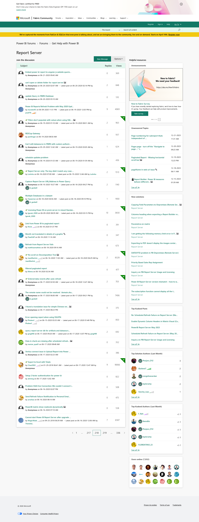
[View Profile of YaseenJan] (32, 199)
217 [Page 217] (89, 432)
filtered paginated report (36, 268)
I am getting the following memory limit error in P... (153, 233)
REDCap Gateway (32, 133)
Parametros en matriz (140, 224)
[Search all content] (152, 29)
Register (151, 24)
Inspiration (69, 18)
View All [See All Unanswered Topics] (135, 187)
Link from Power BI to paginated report (42, 223)
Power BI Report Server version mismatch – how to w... (154, 281)
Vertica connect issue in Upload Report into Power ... (48, 351)
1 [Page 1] (76, 432)
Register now (174, 34)
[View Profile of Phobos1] (31, 320)
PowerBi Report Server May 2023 (145, 327)
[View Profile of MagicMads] (32, 420)
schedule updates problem (36, 157)
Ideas (80, 18)
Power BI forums (26, 43)
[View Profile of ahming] (31, 378)
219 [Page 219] (105, 432)
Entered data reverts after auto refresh (44, 279)
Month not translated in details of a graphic (44, 234)
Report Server (137, 208)
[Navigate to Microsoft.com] (23, 18)
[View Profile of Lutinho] (31, 174)
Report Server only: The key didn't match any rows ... (51, 171)
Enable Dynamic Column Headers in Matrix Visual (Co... (155, 321)
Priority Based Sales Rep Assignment (147, 262)
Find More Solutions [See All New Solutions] (135, 299)
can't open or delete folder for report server (44, 82)
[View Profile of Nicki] (30, 226)
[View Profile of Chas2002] (32, 365)
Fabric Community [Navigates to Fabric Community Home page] (43, 18)
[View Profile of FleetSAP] (31, 237)
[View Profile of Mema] (30, 271)
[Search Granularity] (111, 29)
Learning (112, 18)
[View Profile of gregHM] (31, 333)
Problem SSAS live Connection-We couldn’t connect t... (49, 386)
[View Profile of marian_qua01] (33, 344)
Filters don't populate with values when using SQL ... (50, 120)
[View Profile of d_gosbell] (33, 188)
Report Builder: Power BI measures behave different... (149, 180)
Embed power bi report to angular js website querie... (48, 72)
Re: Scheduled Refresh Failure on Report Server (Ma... (154, 315)
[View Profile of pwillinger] (32, 136)
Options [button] (117, 59)
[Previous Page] (72, 433)
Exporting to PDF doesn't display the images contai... (154, 243)
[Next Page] (123, 433)
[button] (102, 59)
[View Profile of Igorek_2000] (33, 213)
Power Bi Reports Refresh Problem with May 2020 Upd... (49, 106)
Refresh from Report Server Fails (39, 244)
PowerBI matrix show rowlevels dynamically (44, 407)
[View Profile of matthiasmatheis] (34, 247)
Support (123, 18)
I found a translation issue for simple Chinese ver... (47, 306)
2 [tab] (153, 119)
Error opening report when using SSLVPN (43, 317)
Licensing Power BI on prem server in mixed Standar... (51, 210)
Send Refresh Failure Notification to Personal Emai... (47, 396)
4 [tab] (156, 119)
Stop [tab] (159, 119)
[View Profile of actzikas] (31, 399)
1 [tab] (152, 119)
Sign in (160, 24)
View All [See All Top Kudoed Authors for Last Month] (135, 450)
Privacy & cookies (150, 505)
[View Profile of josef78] (28, 112)
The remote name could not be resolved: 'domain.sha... (49, 292)
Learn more (21, 9)
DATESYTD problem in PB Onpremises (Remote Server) (155, 252)
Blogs (103, 18)
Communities (91, 18)
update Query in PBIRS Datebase (39, 96)
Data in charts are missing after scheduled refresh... (47, 341)
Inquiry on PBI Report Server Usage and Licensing (153, 272)
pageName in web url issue (143, 169)
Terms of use (165, 505)
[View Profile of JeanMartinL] (33, 258)
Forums (58, 18)
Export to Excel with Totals (39, 362)
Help (168, 24)
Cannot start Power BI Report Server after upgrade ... (48, 417)
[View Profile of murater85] (32, 109)
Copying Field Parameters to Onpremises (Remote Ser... (155, 204)
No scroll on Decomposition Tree (42, 255)
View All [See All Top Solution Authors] (135, 397)
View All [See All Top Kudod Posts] (135, 344)
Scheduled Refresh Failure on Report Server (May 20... (154, 333)
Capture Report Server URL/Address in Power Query (47, 181)
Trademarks (177, 505)
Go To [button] (177, 24)
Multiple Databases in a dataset (38, 195)
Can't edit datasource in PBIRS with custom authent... (48, 144)
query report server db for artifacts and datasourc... (47, 330)
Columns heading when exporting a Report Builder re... (155, 214)
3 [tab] (155, 119)
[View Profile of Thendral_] (29, 423)
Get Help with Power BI (65, 43)
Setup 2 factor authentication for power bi (43, 375)
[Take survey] (139, 113)
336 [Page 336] (118, 432)
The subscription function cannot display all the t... (153, 291)
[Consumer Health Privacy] (49, 513)
